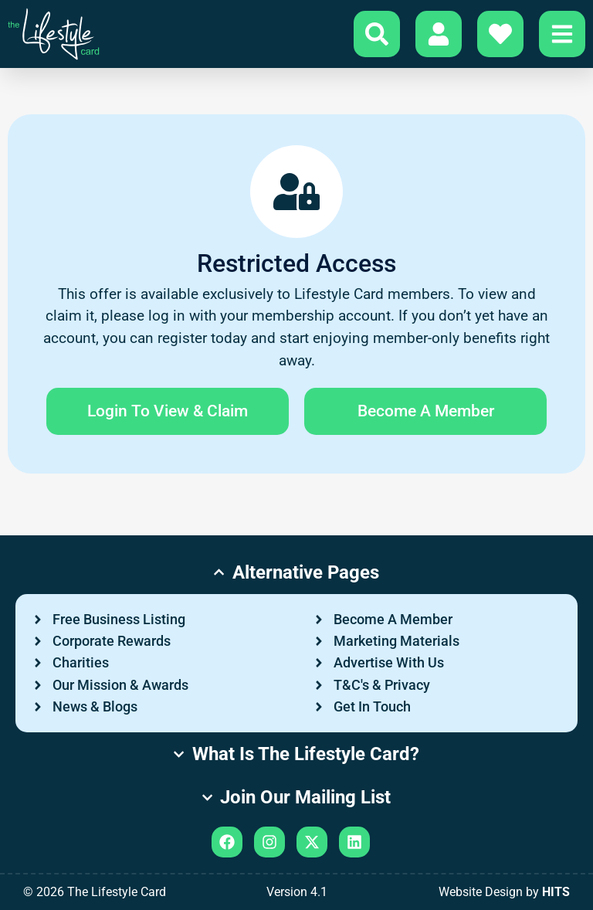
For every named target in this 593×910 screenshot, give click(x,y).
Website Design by (504, 892)
